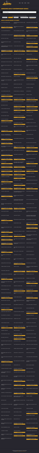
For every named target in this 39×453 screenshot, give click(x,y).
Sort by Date (10, 17)
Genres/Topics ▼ (16, 17)
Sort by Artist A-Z (5, 17)
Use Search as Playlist (32, 17)
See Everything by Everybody (24, 17)
